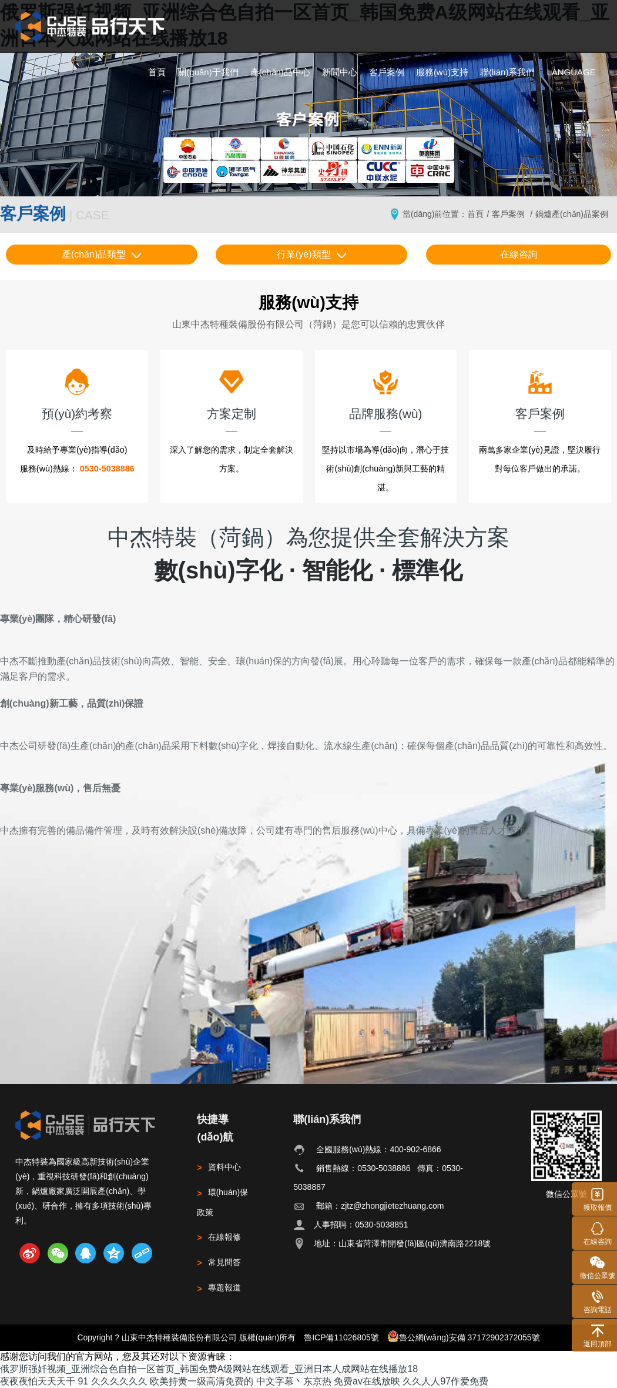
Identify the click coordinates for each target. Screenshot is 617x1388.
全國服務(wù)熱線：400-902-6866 (378, 1149)
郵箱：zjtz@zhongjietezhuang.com (380, 1205)
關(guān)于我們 (207, 72)
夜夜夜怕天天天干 (37, 1381)
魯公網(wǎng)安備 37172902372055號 (463, 1336)
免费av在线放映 (367, 1381)
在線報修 (218, 1237)
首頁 (157, 72)
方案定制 (231, 393)
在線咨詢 (519, 254)
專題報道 (218, 1287)
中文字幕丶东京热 (293, 1381)
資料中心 (218, 1167)
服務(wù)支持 (442, 72)
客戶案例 (386, 72)
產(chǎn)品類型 (101, 254)
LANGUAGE (570, 72)
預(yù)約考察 (77, 393)
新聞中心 (339, 72)
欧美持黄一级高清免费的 (201, 1381)
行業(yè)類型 (311, 254)
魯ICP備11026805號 (341, 1337)
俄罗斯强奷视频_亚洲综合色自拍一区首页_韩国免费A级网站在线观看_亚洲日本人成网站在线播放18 (209, 1369)
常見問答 (218, 1262)
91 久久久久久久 (112, 1381)
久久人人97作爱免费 (445, 1381)
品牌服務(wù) (385, 393)
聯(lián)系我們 (507, 72)
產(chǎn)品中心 (280, 72)
